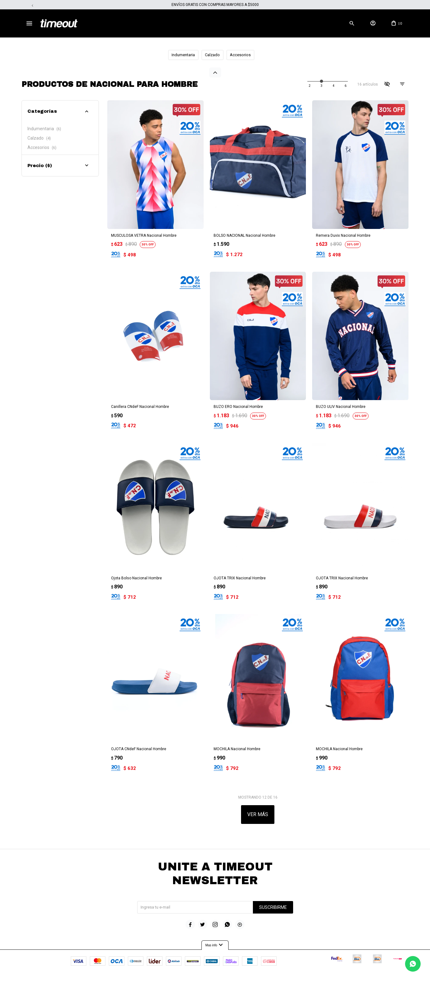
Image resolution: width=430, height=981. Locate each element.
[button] (352, 23)
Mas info (215, 937)
